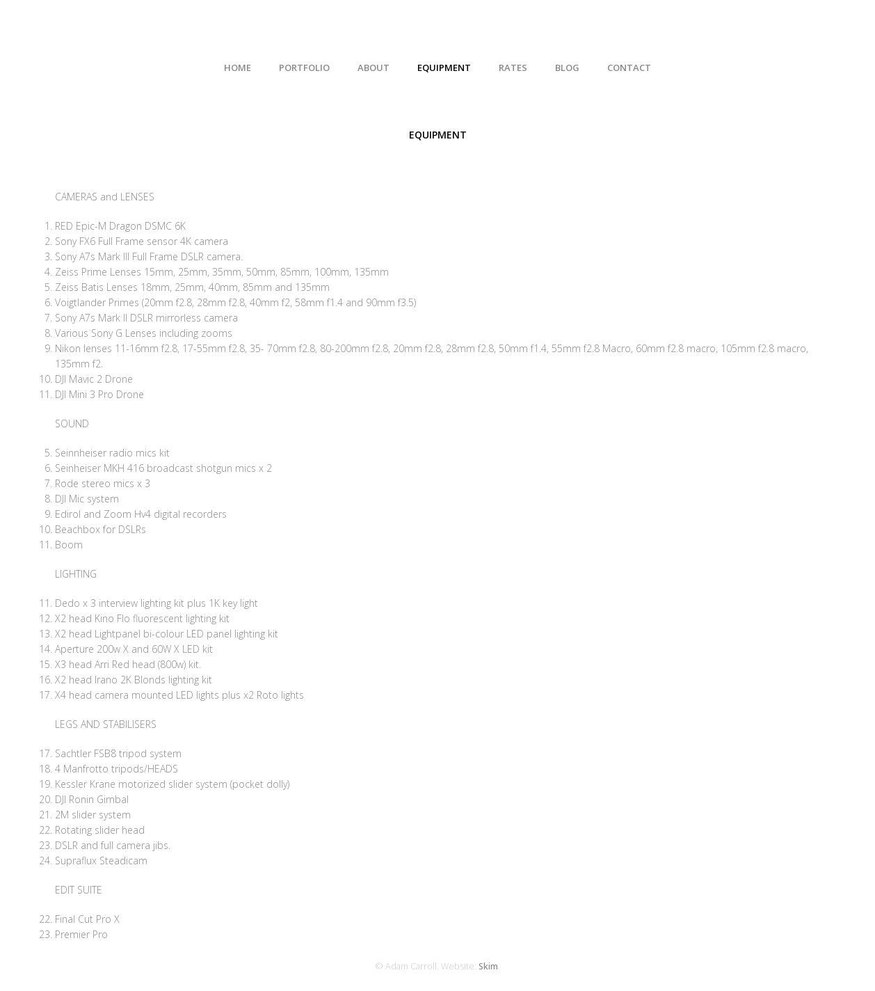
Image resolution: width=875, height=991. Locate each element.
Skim (488, 966)
